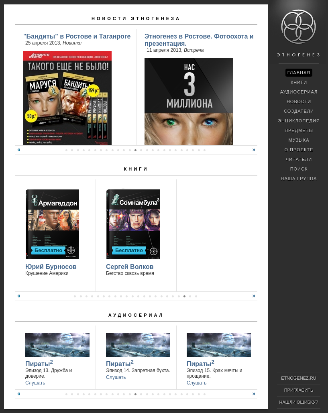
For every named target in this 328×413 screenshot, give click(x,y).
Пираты (39, 363)
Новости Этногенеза (136, 18)
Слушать (35, 383)
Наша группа (299, 178)
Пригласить (299, 390)
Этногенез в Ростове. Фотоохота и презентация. (199, 40)
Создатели (299, 111)
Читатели (299, 159)
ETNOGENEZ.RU (298, 378)
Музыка (298, 140)
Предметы (299, 130)
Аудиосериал (136, 315)
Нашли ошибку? (298, 402)
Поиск (299, 169)
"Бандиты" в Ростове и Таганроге (76, 36)
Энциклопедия (299, 120)
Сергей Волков (130, 266)
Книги (136, 169)
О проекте (299, 149)
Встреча (194, 50)
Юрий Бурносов (51, 266)
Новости (299, 101)
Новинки (72, 43)
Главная (298, 72)
